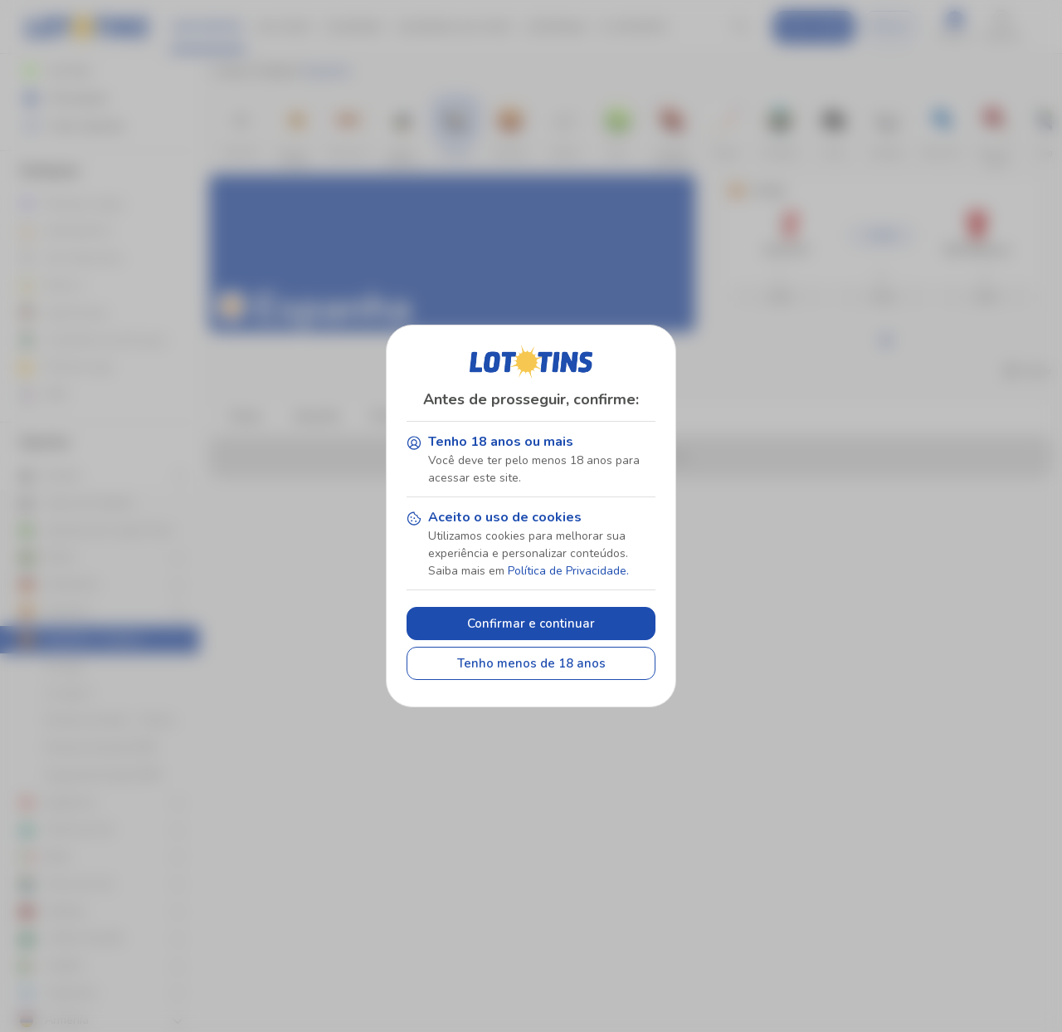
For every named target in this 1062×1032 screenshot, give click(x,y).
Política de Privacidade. (568, 571)
